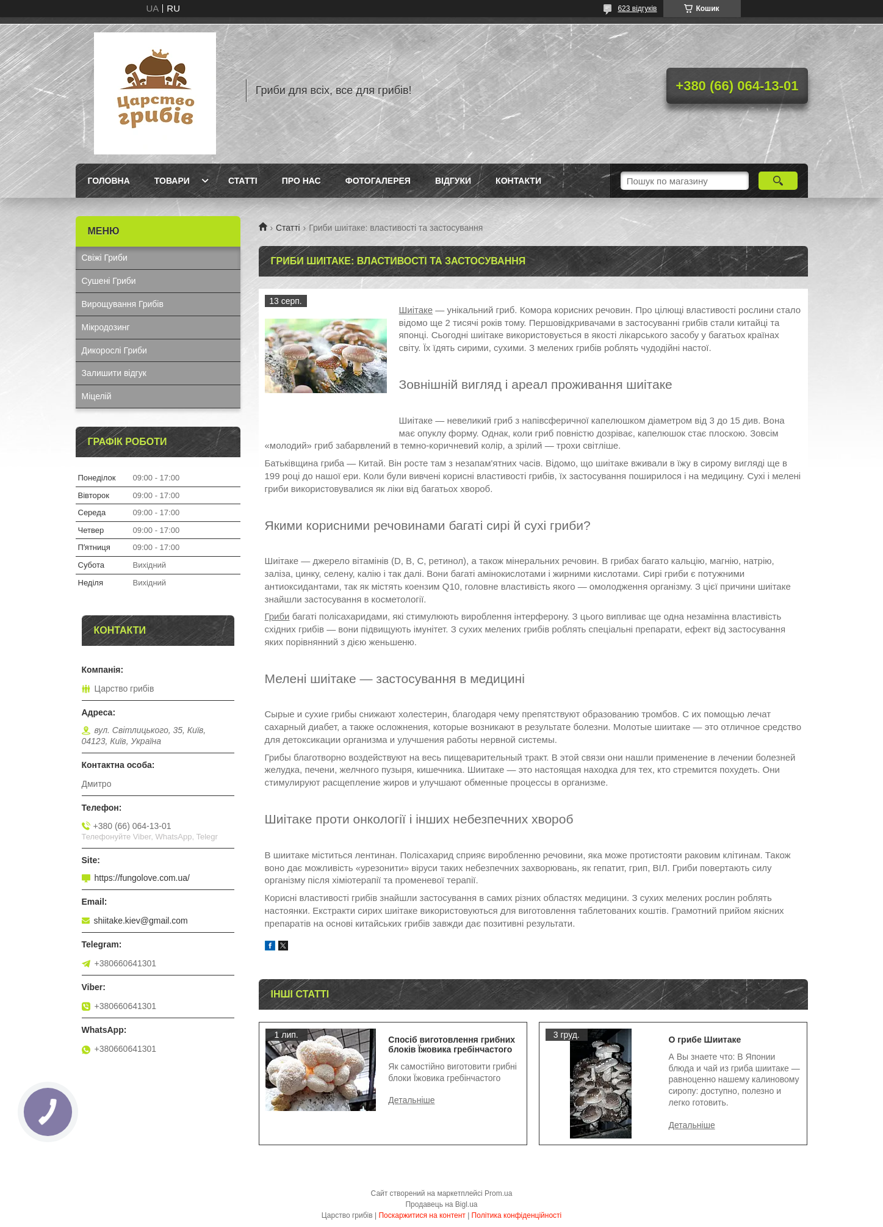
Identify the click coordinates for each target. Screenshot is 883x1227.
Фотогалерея (378, 181)
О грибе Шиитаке (705, 1039)
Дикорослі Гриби (114, 350)
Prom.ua (498, 1193)
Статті (243, 181)
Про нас (301, 181)
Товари (172, 181)
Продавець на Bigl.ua (441, 1204)
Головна (109, 181)
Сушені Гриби (109, 281)
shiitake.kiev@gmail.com (141, 920)
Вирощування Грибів (123, 304)
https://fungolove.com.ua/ (142, 878)
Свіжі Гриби (105, 257)
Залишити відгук (114, 373)
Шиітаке (416, 310)
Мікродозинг (106, 327)
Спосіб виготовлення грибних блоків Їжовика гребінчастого (451, 1044)
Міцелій (97, 396)
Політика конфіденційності (517, 1215)
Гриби (277, 616)
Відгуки (453, 181)
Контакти (518, 181)
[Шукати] (778, 181)
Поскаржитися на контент (421, 1215)
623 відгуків (637, 8)
